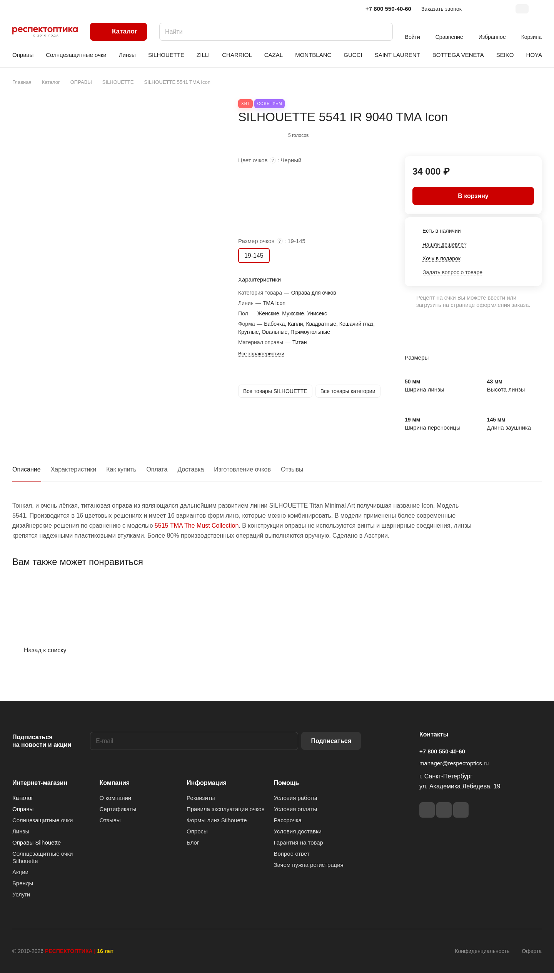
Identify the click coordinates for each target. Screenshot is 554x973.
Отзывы (292, 469)
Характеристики (74, 469)
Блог (193, 842)
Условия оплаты (295, 809)
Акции (20, 872)
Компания (115, 783)
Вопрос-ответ (292, 853)
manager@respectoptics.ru (454, 763)
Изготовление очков (242, 469)
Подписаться (331, 741)
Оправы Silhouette (36, 842)
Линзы (20, 831)
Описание (26, 469)
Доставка (190, 469)
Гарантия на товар (298, 842)
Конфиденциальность (482, 951)
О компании (116, 798)
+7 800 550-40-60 (388, 8)
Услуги (21, 894)
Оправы (22, 809)
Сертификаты (118, 809)
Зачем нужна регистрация (309, 864)
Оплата (156, 469)
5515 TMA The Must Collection (197, 525)
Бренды (22, 883)
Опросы (197, 831)
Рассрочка (288, 820)
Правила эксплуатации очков (226, 809)
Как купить (121, 469)
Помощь (286, 783)
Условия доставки (298, 831)
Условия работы (295, 798)
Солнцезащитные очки (42, 820)
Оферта (532, 951)
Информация (207, 783)
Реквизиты (201, 798)
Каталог (22, 798)
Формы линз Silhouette (217, 820)
